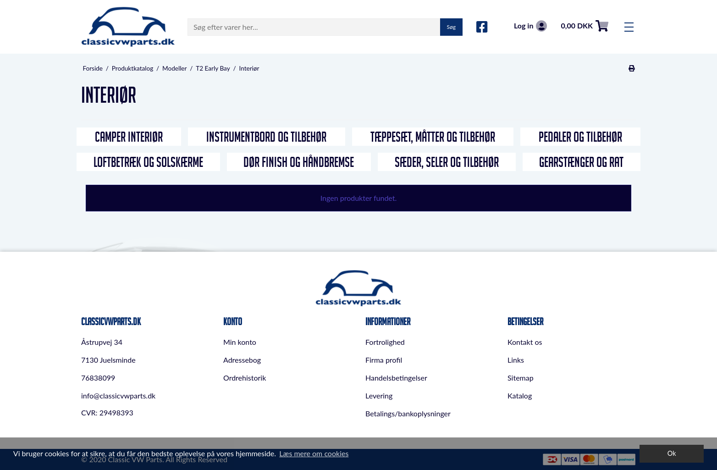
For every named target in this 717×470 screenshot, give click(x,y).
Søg (451, 26)
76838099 (98, 377)
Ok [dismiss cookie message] (671, 453)
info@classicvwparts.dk (118, 395)
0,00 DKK (584, 26)
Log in (530, 26)
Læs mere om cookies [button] (313, 453)
